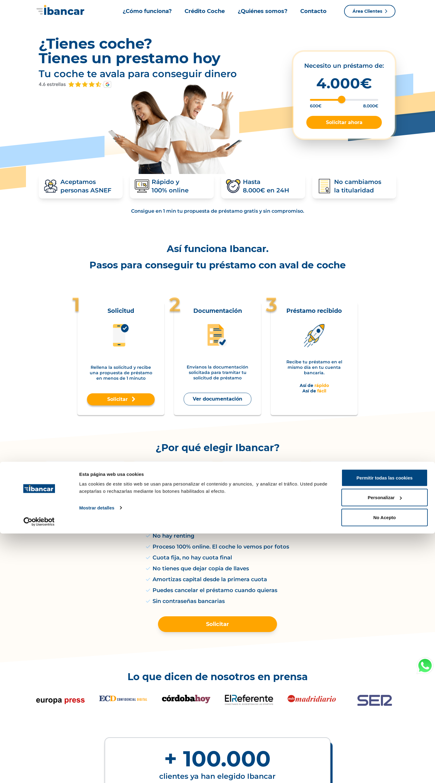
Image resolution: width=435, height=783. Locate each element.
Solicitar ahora (344, 122)
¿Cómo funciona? (147, 11)
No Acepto (384, 766)
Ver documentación (217, 403)
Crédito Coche (205, 11)
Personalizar (385, 747)
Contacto (313, 11)
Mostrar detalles (96, 757)
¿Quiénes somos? (263, 11)
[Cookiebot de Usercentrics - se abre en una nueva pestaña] (39, 771)
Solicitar (121, 404)
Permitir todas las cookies (384, 727)
